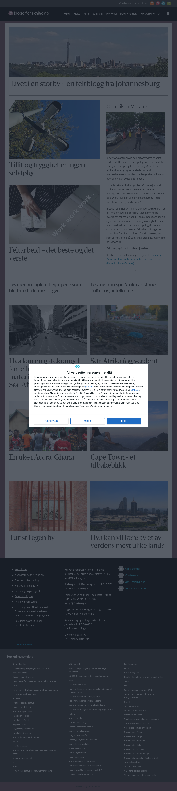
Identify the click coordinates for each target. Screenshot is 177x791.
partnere (89, 387)
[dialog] (88, 395)
